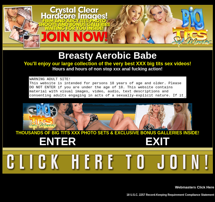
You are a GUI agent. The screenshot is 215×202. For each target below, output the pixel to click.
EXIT (158, 145)
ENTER (57, 145)
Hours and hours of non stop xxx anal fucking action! (107, 69)
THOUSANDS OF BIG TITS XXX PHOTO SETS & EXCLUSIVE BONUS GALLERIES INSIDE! (107, 137)
